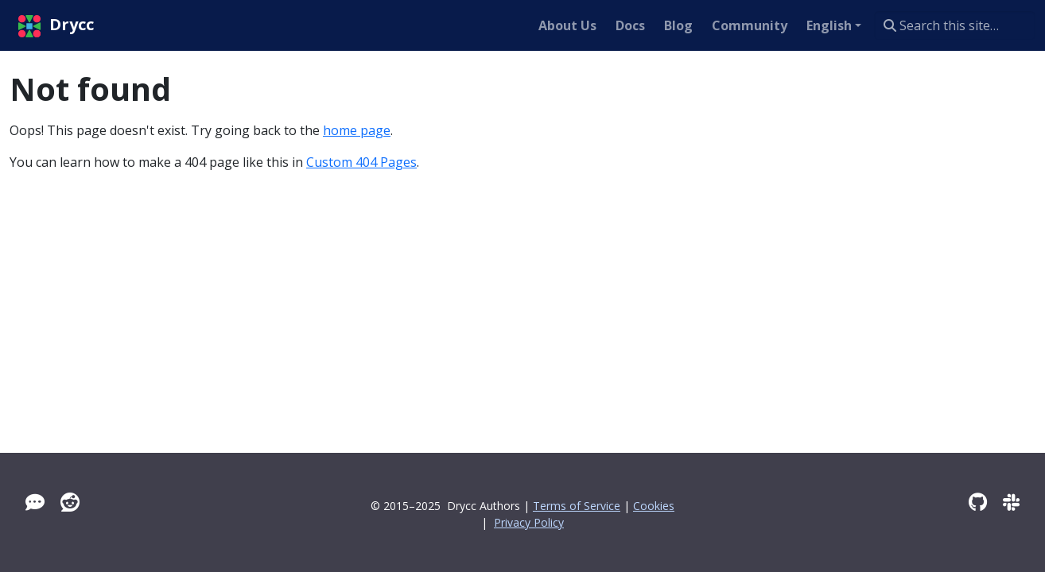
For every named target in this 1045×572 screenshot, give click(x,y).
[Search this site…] (954, 25)
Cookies (653, 505)
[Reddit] (70, 502)
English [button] (829, 25)
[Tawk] (35, 502)
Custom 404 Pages (361, 162)
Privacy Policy (529, 522)
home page (356, 130)
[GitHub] (978, 502)
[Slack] (1011, 502)
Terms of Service (576, 505)
